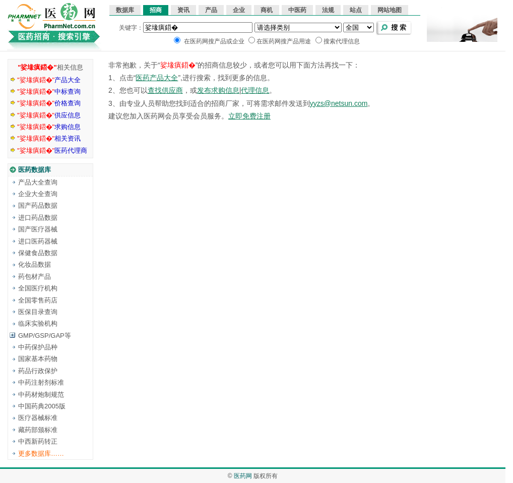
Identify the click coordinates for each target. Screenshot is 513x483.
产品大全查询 (37, 182)
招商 (156, 10)
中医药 (297, 10)
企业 (239, 10)
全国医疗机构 (37, 288)
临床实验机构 (37, 323)
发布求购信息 (218, 90)
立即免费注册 (249, 116)
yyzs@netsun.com (339, 103)
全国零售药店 (37, 300)
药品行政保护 (37, 371)
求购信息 (49, 127)
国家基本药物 (37, 359)
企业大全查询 (37, 194)
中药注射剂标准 (41, 382)
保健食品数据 (37, 253)
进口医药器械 (37, 241)
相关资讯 (49, 138)
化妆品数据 (34, 264)
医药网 (243, 475)
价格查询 (49, 103)
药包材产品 (34, 276)
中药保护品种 (37, 347)
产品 (211, 10)
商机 (267, 10)
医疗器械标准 (37, 417)
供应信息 (49, 115)
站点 (356, 10)
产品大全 (49, 80)
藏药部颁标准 (37, 430)
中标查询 (49, 91)
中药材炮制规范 (41, 394)
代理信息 (255, 90)
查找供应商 (165, 90)
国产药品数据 (37, 205)
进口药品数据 (37, 217)
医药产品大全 (157, 78)
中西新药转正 (37, 441)
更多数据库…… (41, 453)
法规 (328, 10)
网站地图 (389, 10)
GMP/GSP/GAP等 (44, 335)
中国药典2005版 (42, 406)
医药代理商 (52, 150)
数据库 (125, 10)
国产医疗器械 (37, 229)
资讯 (183, 10)
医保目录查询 (37, 312)
